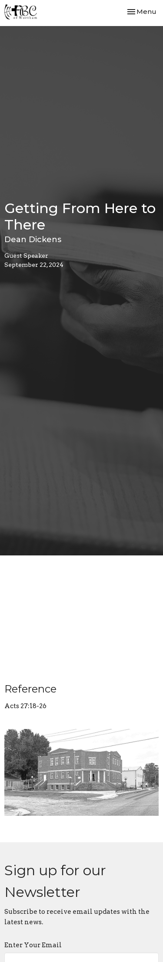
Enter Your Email (33, 945)
